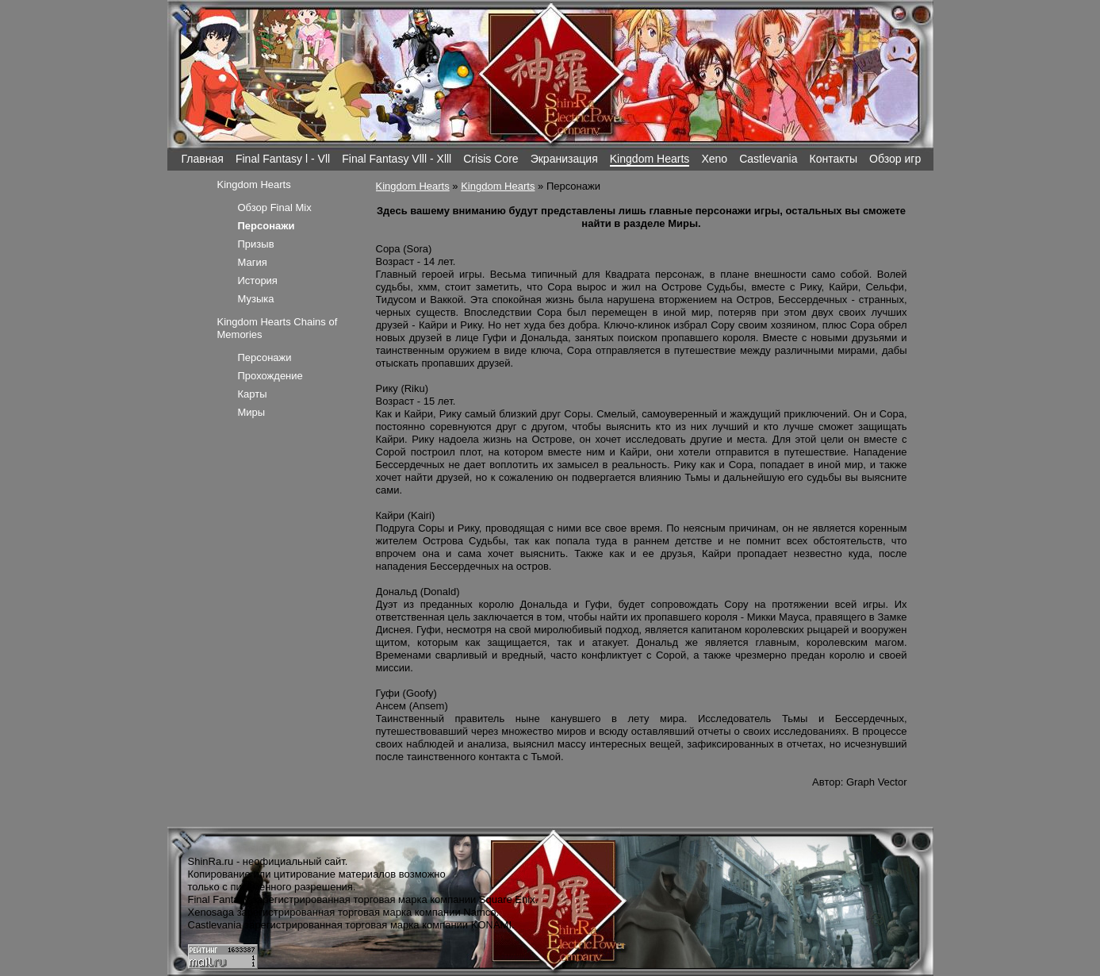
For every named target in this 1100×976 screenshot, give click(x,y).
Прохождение (270, 376)
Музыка (256, 299)
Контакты (833, 158)
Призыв (256, 244)
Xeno (714, 158)
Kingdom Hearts (650, 158)
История (258, 280)
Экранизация (564, 158)
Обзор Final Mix (275, 207)
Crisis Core (490, 158)
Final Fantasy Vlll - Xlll (396, 158)
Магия (252, 262)
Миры (252, 412)
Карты (252, 394)
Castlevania (768, 158)
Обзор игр (895, 158)
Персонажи (265, 357)
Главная (203, 158)
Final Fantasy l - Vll (283, 158)
